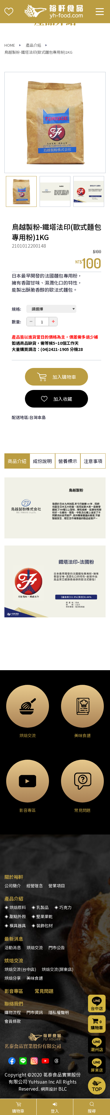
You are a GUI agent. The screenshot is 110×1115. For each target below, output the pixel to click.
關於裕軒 (13, 876)
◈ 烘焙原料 (15, 907)
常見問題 (44, 990)
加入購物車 (56, 376)
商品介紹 (17, 460)
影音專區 (13, 990)
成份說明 (42, 460)
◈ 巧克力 (63, 907)
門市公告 (56, 947)
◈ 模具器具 (15, 925)
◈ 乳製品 (40, 907)
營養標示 (67, 460)
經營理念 (34, 885)
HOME (9, 45)
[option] (55, 122)
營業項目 (56, 885)
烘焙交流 (34, 947)
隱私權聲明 (58, 1012)
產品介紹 (33, 45)
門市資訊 (34, 1012)
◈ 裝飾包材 (42, 925)
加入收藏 (56, 398)
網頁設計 (49, 1089)
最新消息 (13, 938)
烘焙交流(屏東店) (57, 969)
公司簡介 (12, 885)
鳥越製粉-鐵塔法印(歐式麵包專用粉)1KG (38, 52)
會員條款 (12, 1021)
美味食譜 (34, 978)
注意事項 (93, 460)
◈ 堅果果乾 (42, 916)
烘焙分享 (12, 978)
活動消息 (12, 947)
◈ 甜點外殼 (15, 916)
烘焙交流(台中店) (20, 969)
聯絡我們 (13, 1003)
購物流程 (12, 1012)
